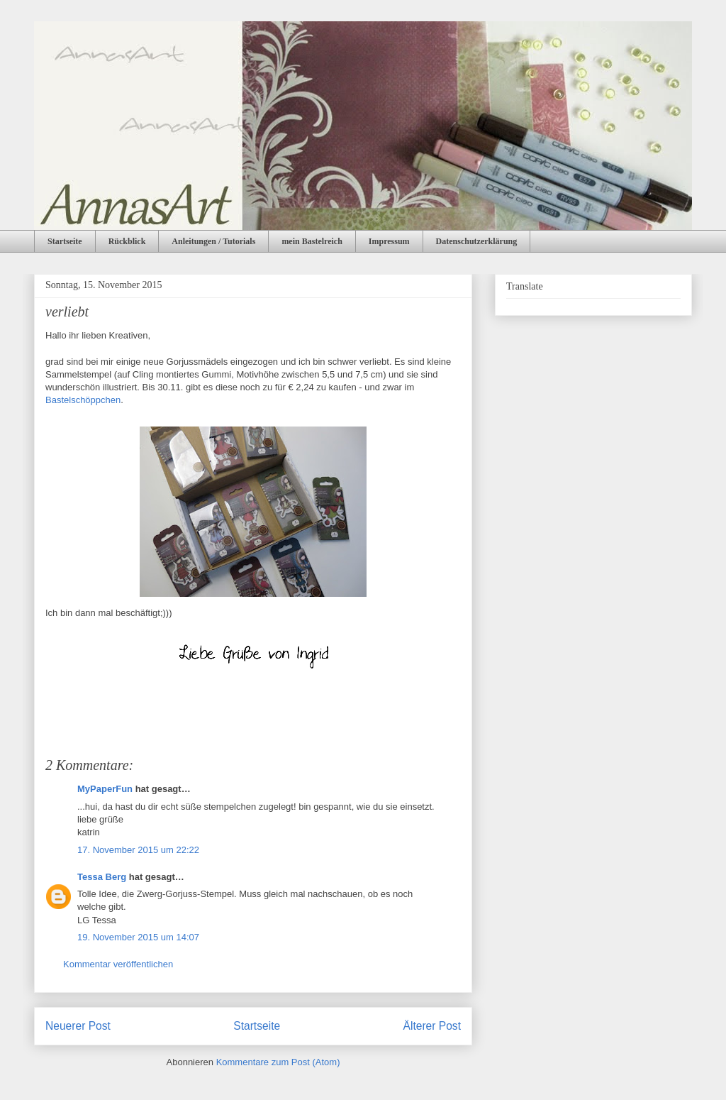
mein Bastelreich (311, 241)
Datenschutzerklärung (477, 241)
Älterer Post (432, 1026)
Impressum (389, 241)
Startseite (65, 241)
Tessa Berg (101, 876)
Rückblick (127, 241)
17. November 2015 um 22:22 (138, 850)
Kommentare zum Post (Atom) (278, 1062)
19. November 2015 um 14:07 (138, 937)
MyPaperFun (105, 788)
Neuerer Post (78, 1026)
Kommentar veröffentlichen (118, 964)
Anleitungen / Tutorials (213, 241)
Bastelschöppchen (83, 400)
